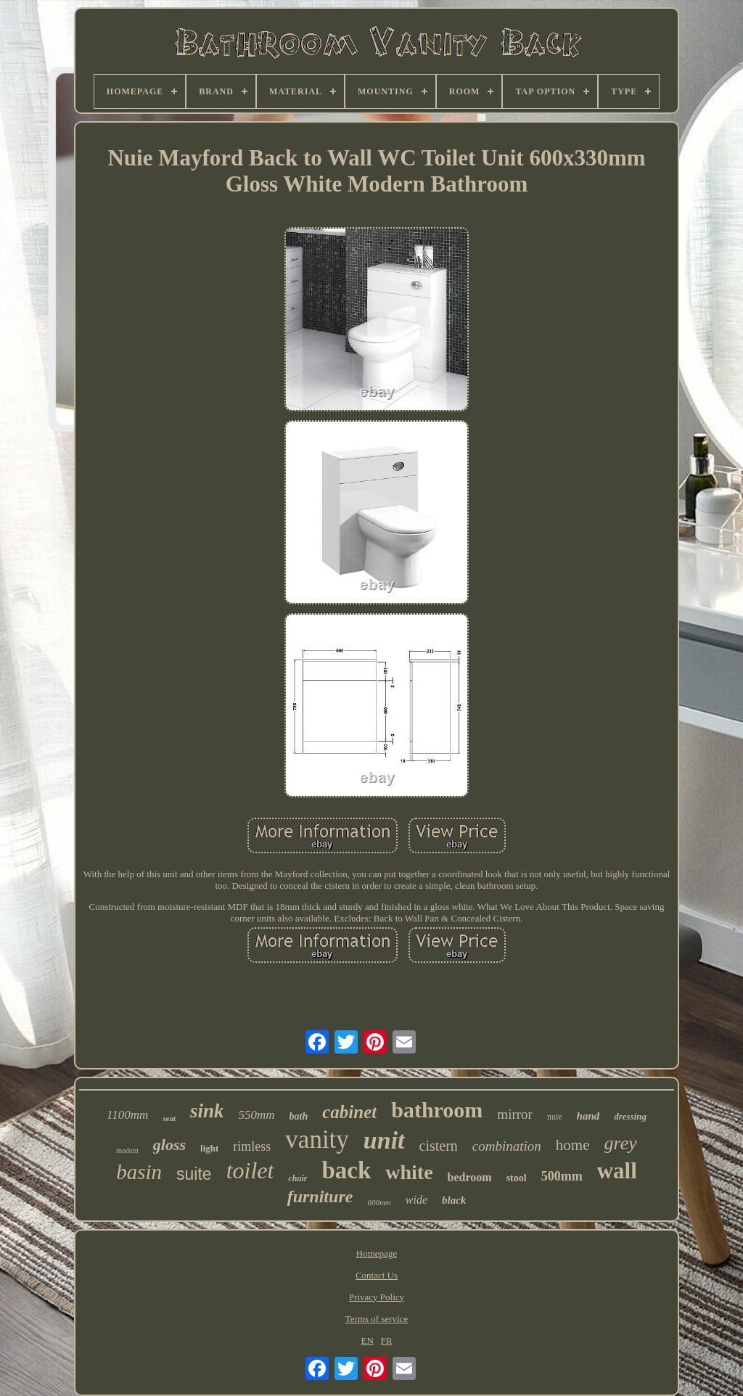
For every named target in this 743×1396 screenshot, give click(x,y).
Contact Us (377, 1275)
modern (127, 1150)
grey (620, 1143)
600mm (378, 1202)
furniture (320, 1196)
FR (387, 1340)
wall (617, 1170)
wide (416, 1200)
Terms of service (376, 1318)
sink (207, 1111)
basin (139, 1171)
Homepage (376, 1253)
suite (194, 1174)
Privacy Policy (376, 1297)
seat (169, 1118)
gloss (169, 1145)
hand (588, 1116)
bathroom (437, 1110)
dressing (630, 1116)
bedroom (470, 1177)
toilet (250, 1170)
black (454, 1200)
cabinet (349, 1112)
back (346, 1170)
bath (299, 1116)
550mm (256, 1115)
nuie (554, 1117)
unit (384, 1140)
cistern (438, 1146)
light (209, 1148)
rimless (252, 1146)
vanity (316, 1139)
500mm (562, 1176)
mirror (515, 1114)
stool (516, 1178)
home (573, 1145)
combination (506, 1146)
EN (367, 1340)
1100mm (127, 1115)
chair (297, 1178)
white (408, 1172)
